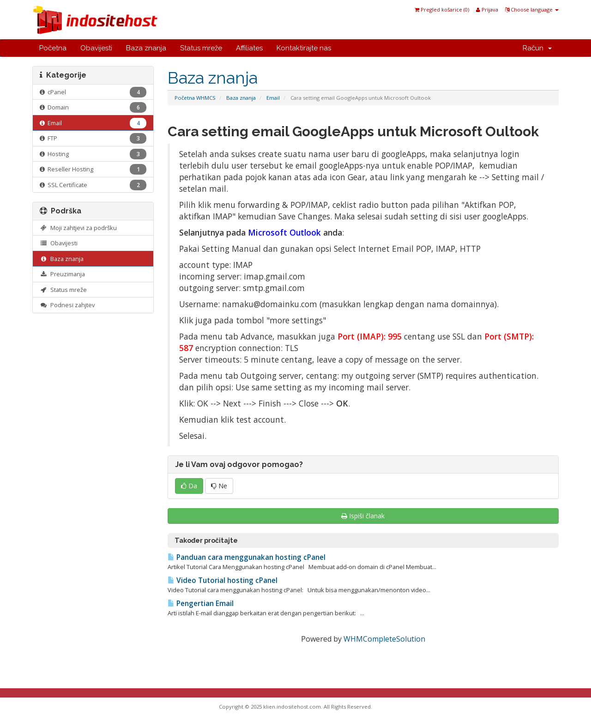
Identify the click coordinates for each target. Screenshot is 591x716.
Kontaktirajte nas (304, 48)
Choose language (532, 9)
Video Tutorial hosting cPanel (222, 580)
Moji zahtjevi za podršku (78, 228)
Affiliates (249, 48)
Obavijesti (96, 48)
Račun (537, 48)
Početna (52, 48)
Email (273, 97)
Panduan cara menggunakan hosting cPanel (247, 557)
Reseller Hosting (93, 169)
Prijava (487, 9)
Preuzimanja (62, 274)
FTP (93, 138)
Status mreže (201, 48)
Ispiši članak (363, 515)
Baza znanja (146, 48)
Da (189, 485)
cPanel (93, 92)
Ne (219, 485)
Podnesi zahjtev (67, 305)
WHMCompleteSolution (384, 639)
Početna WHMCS (195, 97)
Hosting (93, 154)
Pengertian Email (201, 603)
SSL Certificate (93, 185)
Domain (93, 107)
